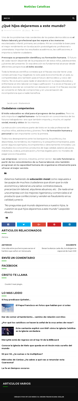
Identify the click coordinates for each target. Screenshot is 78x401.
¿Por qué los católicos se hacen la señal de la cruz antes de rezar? (38, 322)
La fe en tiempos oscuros (15, 368)
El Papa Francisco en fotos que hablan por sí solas (43, 305)
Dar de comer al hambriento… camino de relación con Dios (33, 317)
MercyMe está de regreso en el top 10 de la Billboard (30, 340)
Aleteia (36, 30)
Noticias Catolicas (37, 6)
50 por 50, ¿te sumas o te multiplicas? (22, 354)
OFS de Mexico (31, 397)
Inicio (7, 18)
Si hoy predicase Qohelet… (16, 299)
